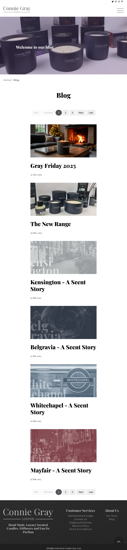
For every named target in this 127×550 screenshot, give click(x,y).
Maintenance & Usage (80, 515)
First (36, 112)
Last (91, 112)
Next (81, 112)
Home (6, 80)
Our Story (112, 515)
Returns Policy (80, 525)
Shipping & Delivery (80, 522)
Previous (48, 112)
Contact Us (80, 519)
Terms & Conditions (80, 529)
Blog (112, 519)
